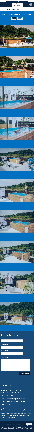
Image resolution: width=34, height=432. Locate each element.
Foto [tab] (13, 18)
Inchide (29, 424)
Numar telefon (5, 351)
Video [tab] (20, 18)
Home (8, 9)
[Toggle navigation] (3, 4)
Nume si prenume (6, 338)
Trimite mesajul (24, 374)
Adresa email (4, 344)
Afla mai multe (29, 427)
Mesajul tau (4, 357)
